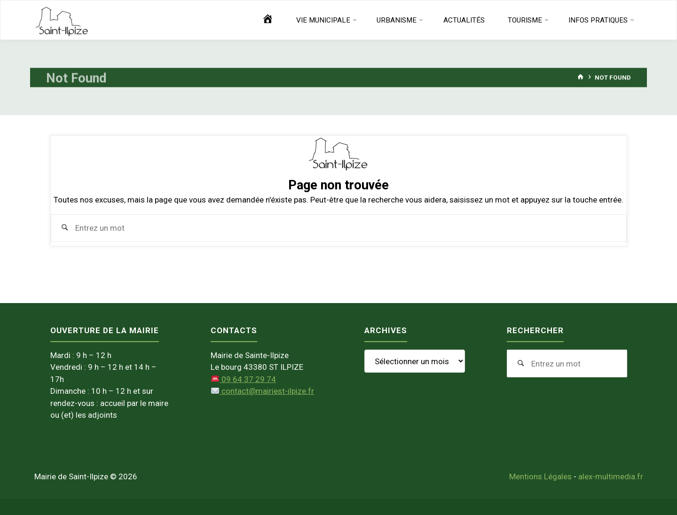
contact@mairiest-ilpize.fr (262, 391)
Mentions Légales (540, 476)
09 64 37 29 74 (243, 379)
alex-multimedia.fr (610, 476)
